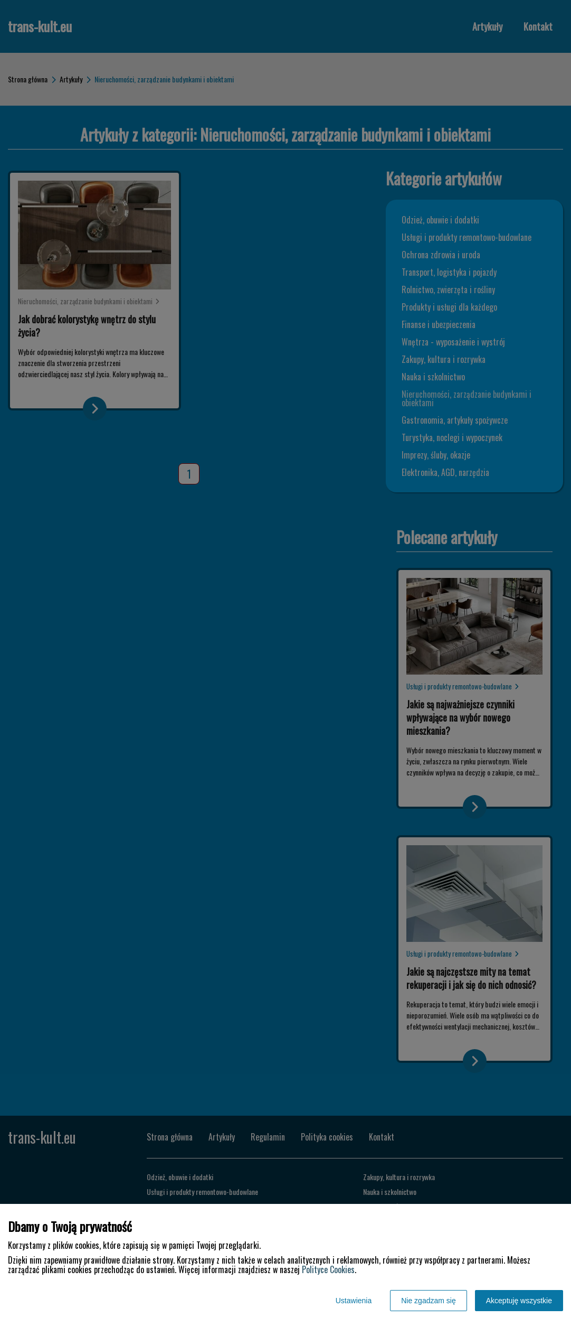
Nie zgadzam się (428, 1300)
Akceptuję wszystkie (519, 1300)
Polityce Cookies (328, 1269)
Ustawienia (354, 1300)
